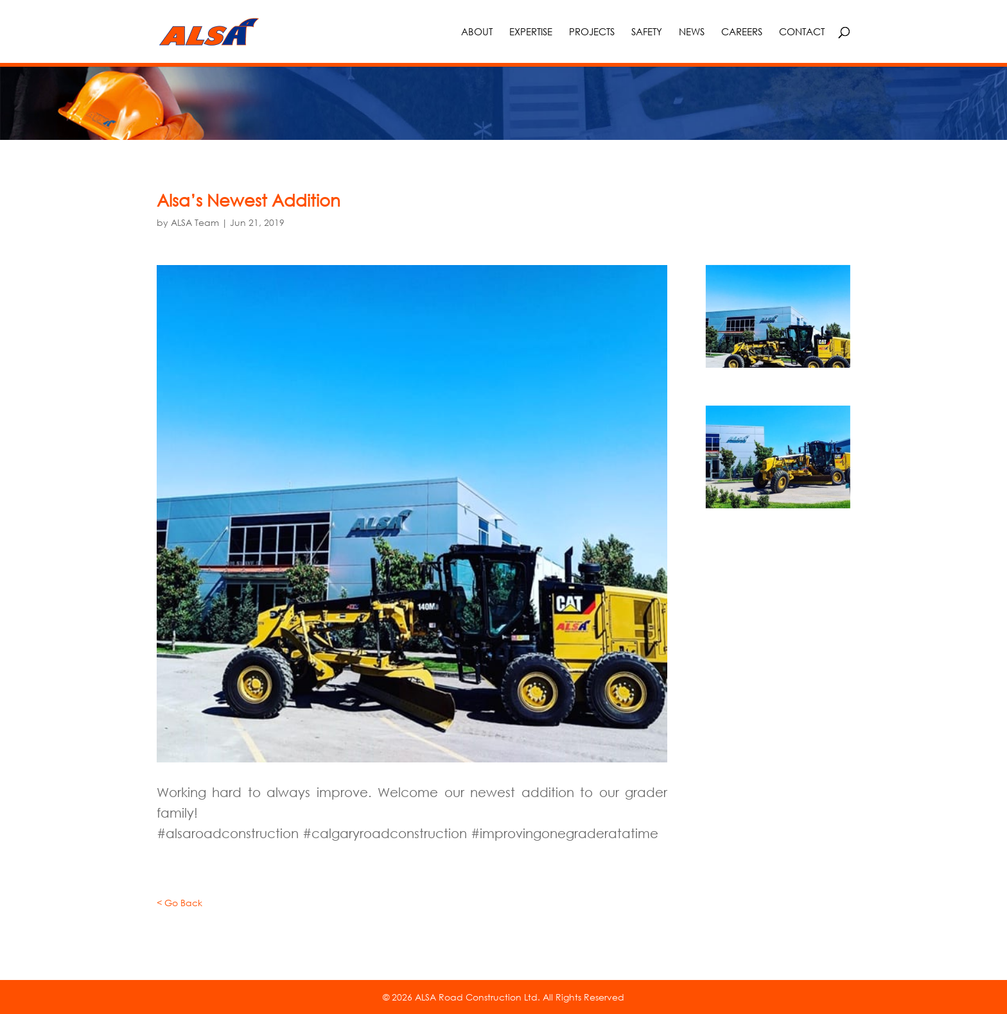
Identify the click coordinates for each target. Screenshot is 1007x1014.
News (692, 32)
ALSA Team (195, 222)
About (477, 32)
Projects (592, 32)
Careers (741, 32)
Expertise (530, 32)
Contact (802, 32)
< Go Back (179, 902)
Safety (646, 32)
